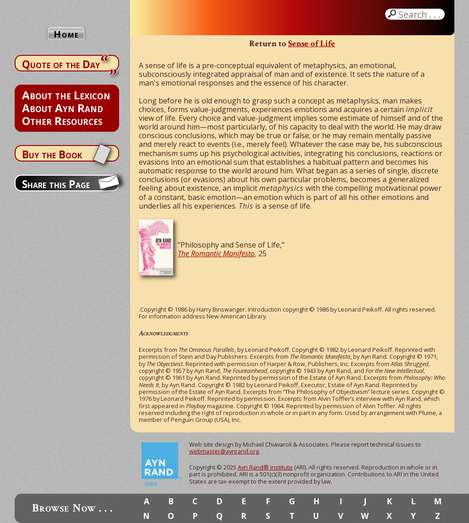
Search (420, 14)
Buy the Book (52, 154)
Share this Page (56, 184)
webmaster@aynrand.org (224, 451)
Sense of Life (311, 43)
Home (66, 34)
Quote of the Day (61, 64)
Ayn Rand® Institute (265, 467)
